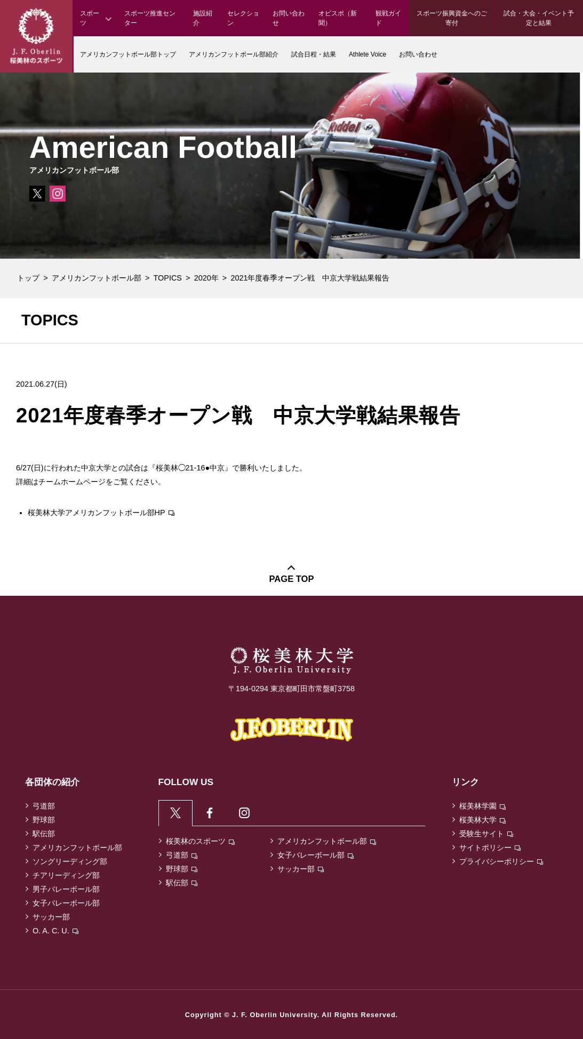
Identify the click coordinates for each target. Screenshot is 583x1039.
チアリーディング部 (66, 875)
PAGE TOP (291, 579)
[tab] (175, 813)
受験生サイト (486, 833)
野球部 (44, 820)
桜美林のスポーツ (200, 841)
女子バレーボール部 (66, 903)
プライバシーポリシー (501, 861)
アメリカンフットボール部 (96, 278)
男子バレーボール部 (66, 889)
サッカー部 (51, 917)
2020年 (206, 278)
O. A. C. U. (55, 930)
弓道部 (44, 806)
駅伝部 (44, 833)
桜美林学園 (482, 806)
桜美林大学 (482, 820)
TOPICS (168, 278)
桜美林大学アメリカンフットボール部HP (101, 512)
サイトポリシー (490, 847)
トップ (28, 278)
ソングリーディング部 (70, 861)
